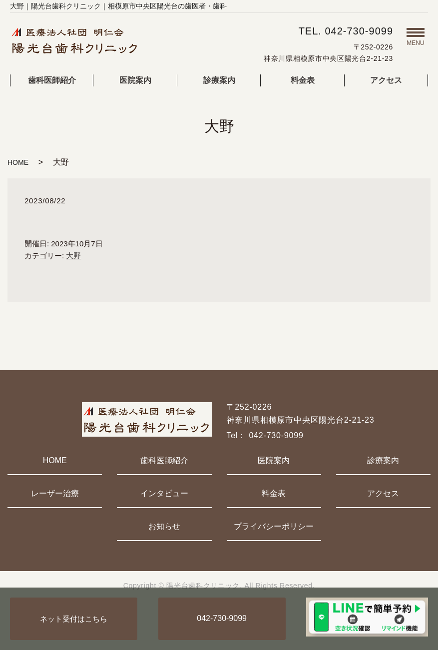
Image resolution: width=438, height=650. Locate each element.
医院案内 (135, 80)
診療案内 (219, 80)
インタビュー (164, 493)
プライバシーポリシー (274, 526)
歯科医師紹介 (52, 80)
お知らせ (164, 526)
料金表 (303, 80)
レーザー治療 (55, 493)
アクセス (386, 80)
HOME (17, 162)
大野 (73, 255)
